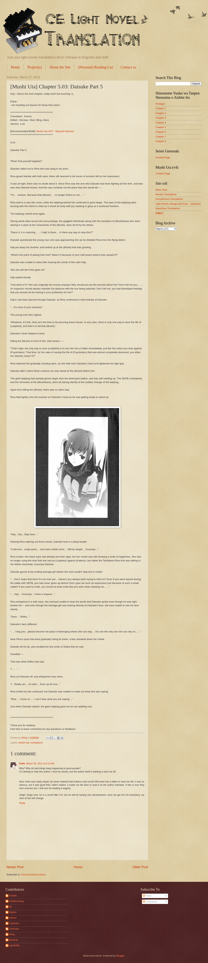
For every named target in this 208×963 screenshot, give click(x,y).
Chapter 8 (161, 141)
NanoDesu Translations (168, 208)
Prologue (160, 103)
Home (15, 67)
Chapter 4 (161, 122)
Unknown (14, 923)
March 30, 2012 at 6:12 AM (40, 763)
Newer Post (15, 867)
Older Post (140, 867)
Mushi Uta (24, 742)
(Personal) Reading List (95, 67)
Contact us (128, 67)
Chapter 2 (161, 113)
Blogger (120, 955)
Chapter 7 (161, 136)
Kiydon (12, 912)
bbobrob (13, 939)
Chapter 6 (161, 131)
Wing (12, 934)
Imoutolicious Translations (169, 199)
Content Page (163, 157)
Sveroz (13, 917)
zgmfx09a (14, 945)
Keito (22, 763)
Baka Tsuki (161, 189)
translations (37, 742)
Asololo (13, 895)
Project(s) (34, 67)
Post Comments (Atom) (33, 874)
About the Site (60, 67)
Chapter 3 (161, 117)
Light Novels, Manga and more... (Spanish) (178, 203)
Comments (150, 901)
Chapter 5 (161, 127)
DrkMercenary (16, 901)
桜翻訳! (159, 213)
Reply (22, 803)
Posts (147, 895)
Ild (10, 906)
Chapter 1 (161, 108)
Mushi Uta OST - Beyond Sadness (55, 131)
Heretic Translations (166, 194)
